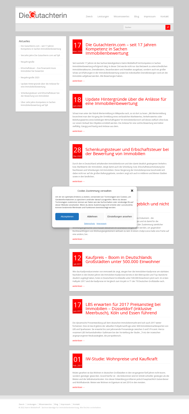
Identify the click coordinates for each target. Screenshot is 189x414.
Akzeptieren (67, 216)
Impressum (101, 223)
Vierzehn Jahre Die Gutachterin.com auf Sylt (40, 55)
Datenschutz (89, 223)
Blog (136, 16)
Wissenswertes (121, 16)
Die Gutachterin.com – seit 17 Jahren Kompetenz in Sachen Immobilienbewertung (120, 49)
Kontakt (164, 16)
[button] (132, 190)
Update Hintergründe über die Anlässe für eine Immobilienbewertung (125, 101)
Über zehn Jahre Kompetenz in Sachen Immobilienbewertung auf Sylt (38, 103)
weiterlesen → (79, 81)
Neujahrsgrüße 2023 (30, 77)
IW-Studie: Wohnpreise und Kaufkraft (121, 359)
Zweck (89, 16)
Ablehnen (92, 216)
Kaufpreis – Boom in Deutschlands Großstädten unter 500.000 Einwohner (122, 259)
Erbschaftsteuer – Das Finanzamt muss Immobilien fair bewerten (38, 69)
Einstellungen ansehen (119, 216)
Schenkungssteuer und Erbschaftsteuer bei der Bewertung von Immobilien (127, 151)
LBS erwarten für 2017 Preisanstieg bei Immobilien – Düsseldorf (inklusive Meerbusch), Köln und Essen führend (122, 308)
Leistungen (103, 16)
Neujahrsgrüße (27, 61)
